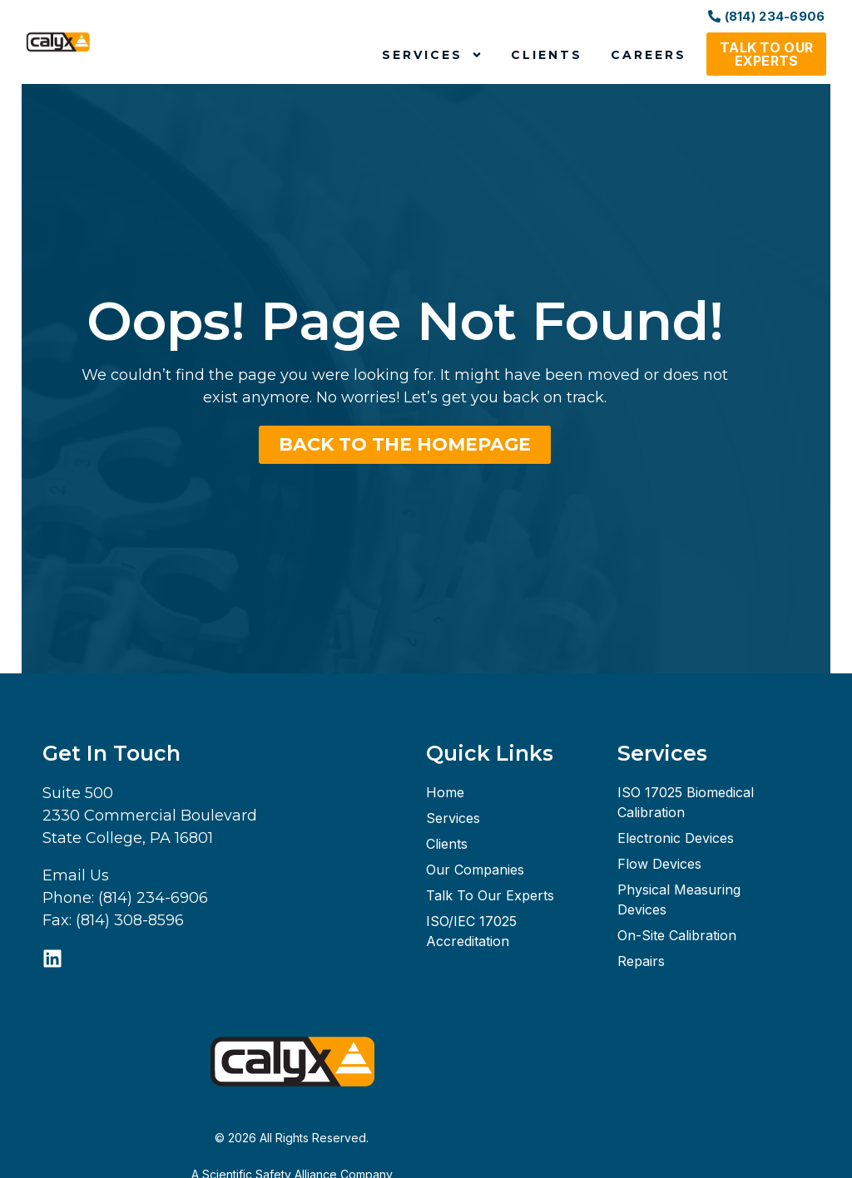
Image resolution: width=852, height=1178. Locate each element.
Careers (648, 54)
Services (432, 54)
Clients (546, 54)
